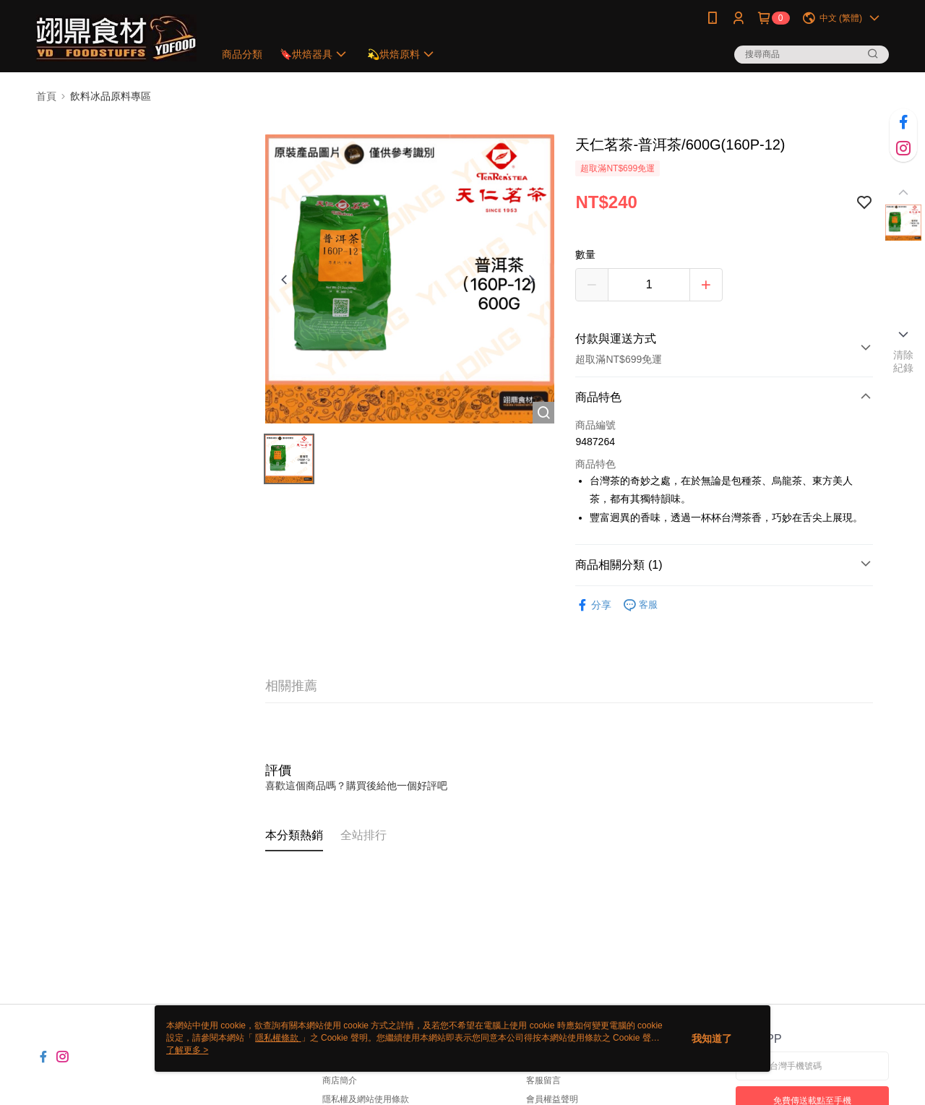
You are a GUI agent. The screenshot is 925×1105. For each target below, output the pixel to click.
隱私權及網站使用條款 (365, 1099)
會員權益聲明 (552, 1099)
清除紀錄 (903, 361)
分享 (593, 605)
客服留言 (543, 1080)
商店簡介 (339, 1080)
